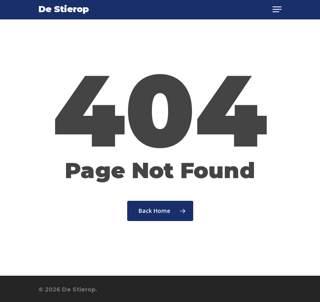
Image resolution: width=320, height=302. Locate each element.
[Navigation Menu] (277, 9)
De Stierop (63, 9)
